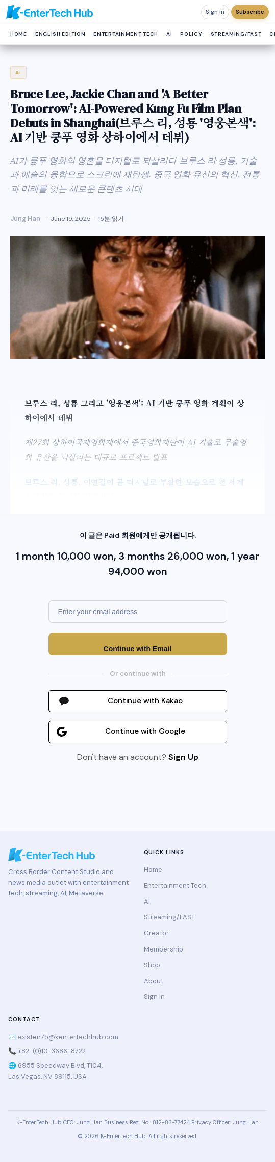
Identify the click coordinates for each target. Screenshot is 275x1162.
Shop (152, 965)
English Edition (60, 34)
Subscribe (250, 11)
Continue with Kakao (145, 701)
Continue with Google (145, 731)
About (153, 980)
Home (18, 34)
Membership (163, 949)
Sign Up (183, 757)
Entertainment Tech (125, 34)
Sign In (215, 11)
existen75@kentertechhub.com (68, 1037)
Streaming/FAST (236, 34)
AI (169, 34)
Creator (156, 933)
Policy (191, 34)
